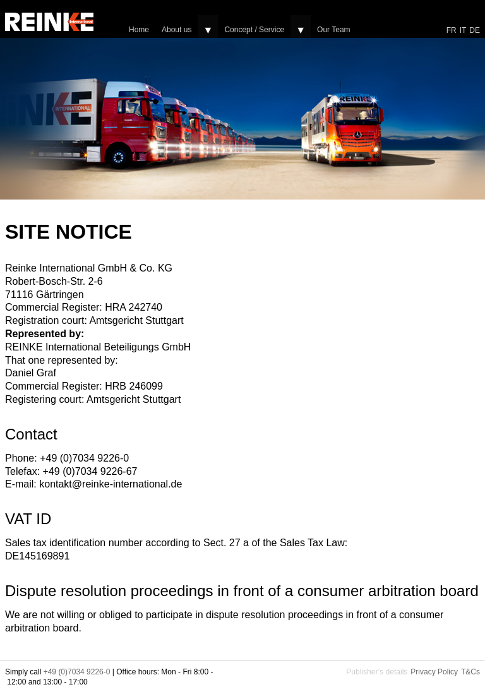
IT (463, 30)
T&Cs (470, 671)
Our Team (333, 29)
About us (176, 29)
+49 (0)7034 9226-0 (77, 671)
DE (474, 30)
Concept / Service (254, 29)
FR (451, 30)
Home (139, 29)
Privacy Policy (434, 671)
